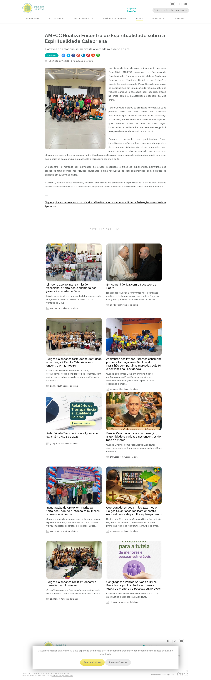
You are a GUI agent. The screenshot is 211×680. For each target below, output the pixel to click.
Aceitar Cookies (92, 662)
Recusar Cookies (118, 662)
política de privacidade (62, 676)
